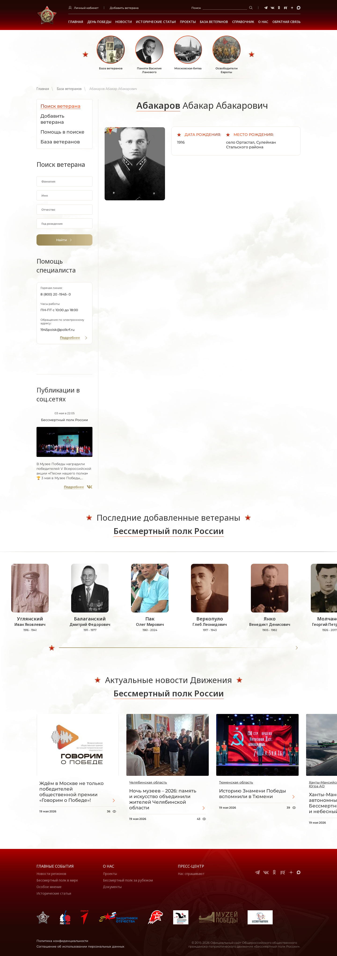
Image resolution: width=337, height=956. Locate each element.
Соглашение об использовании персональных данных (80, 946)
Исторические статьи (156, 22)
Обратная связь (286, 22)
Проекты (188, 22)
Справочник (243, 22)
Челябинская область (148, 782)
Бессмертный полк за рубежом (128, 880)
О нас (108, 866)
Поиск (196, 8)
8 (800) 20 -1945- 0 (55, 294)
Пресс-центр (191, 866)
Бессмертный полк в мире (57, 880)
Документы (112, 887)
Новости (123, 22)
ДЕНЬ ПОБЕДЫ (99, 22)
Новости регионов (51, 873)
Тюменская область (236, 782)
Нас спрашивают (191, 873)
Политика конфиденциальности (62, 941)
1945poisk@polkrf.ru (57, 330)
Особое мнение (49, 887)
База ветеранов (214, 22)
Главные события (55, 866)
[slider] (51, 648)
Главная (75, 22)
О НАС (263, 22)
